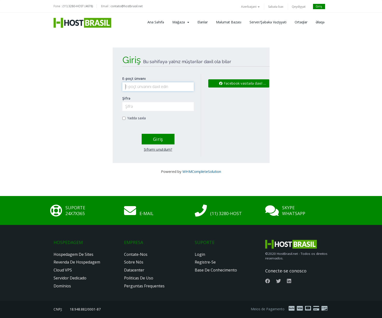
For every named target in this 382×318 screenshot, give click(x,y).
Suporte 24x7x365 (75, 210)
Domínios (62, 286)
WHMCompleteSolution (201, 171)
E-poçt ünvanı (134, 78)
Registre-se (205, 262)
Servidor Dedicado (70, 278)
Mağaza (180, 22)
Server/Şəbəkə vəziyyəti (268, 22)
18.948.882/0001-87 (85, 309)
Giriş (319, 6)
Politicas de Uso (138, 278)
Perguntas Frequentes (144, 286)
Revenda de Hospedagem (77, 262)
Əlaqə (320, 22)
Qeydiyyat (299, 7)
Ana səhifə (155, 22)
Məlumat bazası (228, 22)
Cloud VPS (63, 270)
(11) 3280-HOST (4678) (78, 6)
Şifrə (126, 98)
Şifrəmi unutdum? (158, 149)
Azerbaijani (250, 7)
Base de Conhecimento (216, 270)
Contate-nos (135, 254)
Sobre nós (133, 262)
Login (200, 254)
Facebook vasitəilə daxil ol (242, 83)
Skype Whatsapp (293, 210)
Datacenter (134, 270)
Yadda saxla (134, 118)
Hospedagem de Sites (73, 254)
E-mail (146, 213)
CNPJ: (58, 309)
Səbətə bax (275, 7)
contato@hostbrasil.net (127, 6)
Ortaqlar (301, 22)
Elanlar (202, 22)
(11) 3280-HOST (226, 213)
